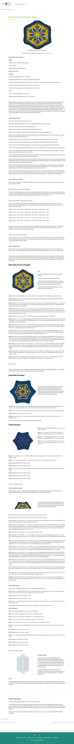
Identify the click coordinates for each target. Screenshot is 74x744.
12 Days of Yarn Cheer (19, 4)
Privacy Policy (55, 737)
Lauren (11, 9)
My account (18, 737)
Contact (24, 737)
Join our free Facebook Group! (37, 740)
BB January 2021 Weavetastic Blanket (8, 722)
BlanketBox (6, 718)
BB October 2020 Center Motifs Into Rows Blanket (63, 722)
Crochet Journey (47, 737)
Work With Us (39, 737)
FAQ (26, 4)
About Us (29, 737)
